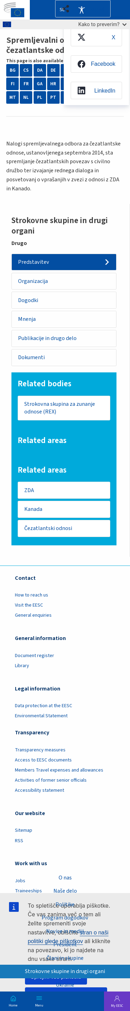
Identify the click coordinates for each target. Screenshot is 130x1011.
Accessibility (81, 9)
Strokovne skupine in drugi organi (65, 971)
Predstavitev (33, 262)
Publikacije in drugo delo (47, 338)
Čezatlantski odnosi (48, 528)
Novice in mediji (65, 931)
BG (13, 70)
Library (22, 665)
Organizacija (33, 281)
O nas (65, 878)
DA (40, 70)
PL (39, 97)
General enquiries (33, 615)
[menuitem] (96, 37)
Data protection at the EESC (43, 705)
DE (53, 70)
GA (40, 84)
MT (12, 97)
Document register (34, 655)
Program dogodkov (65, 918)
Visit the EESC (29, 605)
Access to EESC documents (43, 760)
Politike (65, 904)
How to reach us (31, 595)
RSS (19, 840)
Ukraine (65, 985)
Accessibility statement (39, 790)
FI (13, 84)
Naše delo (65, 891)
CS (26, 70)
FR (26, 84)
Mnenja (27, 319)
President (65, 944)
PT (53, 97)
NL (26, 97)
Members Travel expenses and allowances (59, 770)
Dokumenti (31, 357)
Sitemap (23, 830)
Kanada (33, 509)
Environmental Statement (41, 715)
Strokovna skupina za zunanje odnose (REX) (59, 408)
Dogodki (28, 300)
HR (53, 84)
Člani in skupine (65, 958)
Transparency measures (40, 750)
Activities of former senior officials (51, 780)
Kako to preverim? (102, 24)
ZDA (29, 490)
